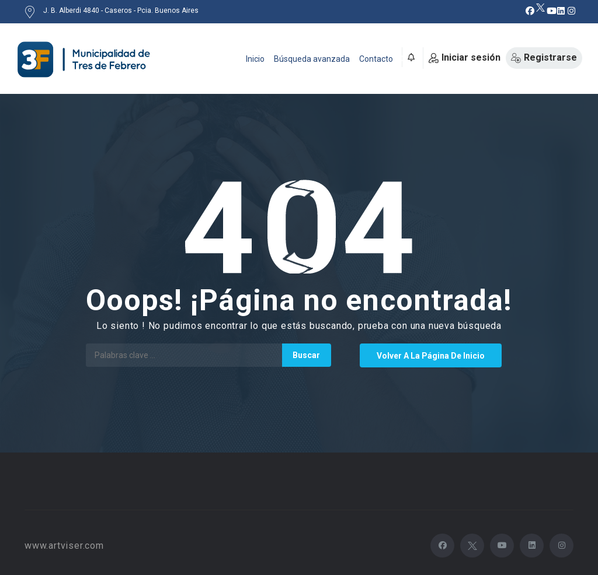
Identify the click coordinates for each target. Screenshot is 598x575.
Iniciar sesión (464, 57)
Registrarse (544, 57)
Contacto (376, 59)
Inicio (255, 59)
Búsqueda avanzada (312, 59)
